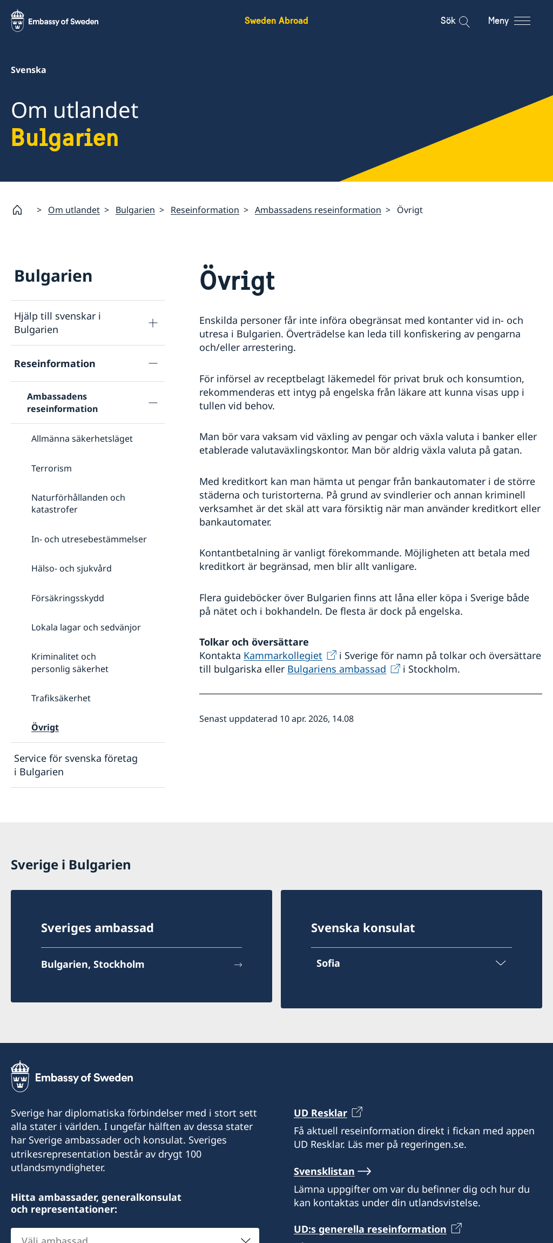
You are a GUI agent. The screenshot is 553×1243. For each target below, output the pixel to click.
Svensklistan (324, 1171)
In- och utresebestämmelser (89, 538)
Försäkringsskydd (67, 597)
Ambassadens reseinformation (318, 209)
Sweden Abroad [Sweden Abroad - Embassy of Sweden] (276, 20)
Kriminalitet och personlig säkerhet (70, 662)
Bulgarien (135, 209)
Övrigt (45, 727)
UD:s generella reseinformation (370, 1228)
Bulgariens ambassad (336, 668)
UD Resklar (320, 1112)
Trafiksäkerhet (61, 698)
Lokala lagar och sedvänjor (86, 627)
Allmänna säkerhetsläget (82, 438)
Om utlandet (74, 209)
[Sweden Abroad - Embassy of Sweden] (65, 20)
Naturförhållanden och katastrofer (78, 503)
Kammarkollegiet (283, 655)
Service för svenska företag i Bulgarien (76, 765)
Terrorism (51, 468)
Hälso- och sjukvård (71, 568)
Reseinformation (205, 209)
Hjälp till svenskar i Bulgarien (57, 322)
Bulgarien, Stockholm (93, 964)
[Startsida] (21, 210)
